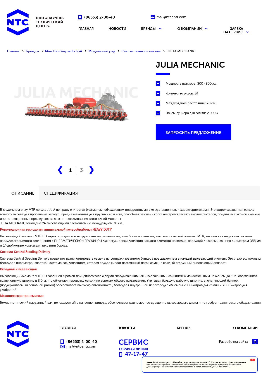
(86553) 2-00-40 (99, 17)
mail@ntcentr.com (171, 17)
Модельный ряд (101, 51)
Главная (13, 51)
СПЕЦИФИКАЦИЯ (61, 193)
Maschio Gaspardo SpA (63, 51)
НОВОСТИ (117, 29)
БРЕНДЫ (151, 29)
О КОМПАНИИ (193, 29)
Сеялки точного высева (140, 51)
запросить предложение (193, 132)
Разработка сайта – (238, 341)
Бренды (32, 51)
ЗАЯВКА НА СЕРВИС (236, 30)
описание (22, 193)
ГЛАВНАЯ (86, 29)
